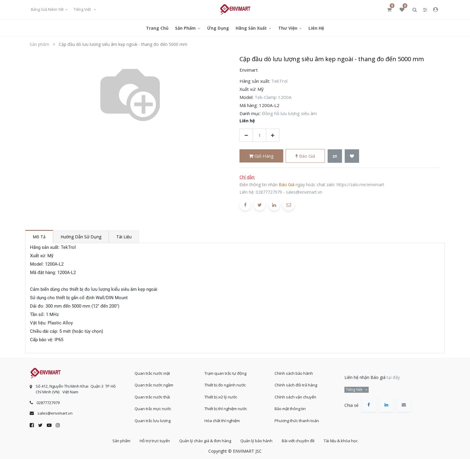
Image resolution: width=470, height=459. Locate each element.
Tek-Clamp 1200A (272, 97)
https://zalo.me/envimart (360, 184)
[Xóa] (246, 135)
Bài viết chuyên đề (298, 440)
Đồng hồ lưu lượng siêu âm (289, 113)
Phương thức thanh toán (297, 420)
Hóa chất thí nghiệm (222, 420)
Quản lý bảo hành (256, 440)
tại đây (393, 377)
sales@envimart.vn (304, 192)
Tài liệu (124, 237)
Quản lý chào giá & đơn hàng (205, 440)
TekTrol (279, 81)
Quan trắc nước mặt (152, 373)
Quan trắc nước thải (152, 397)
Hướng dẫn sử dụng (81, 237)
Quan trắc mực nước (153, 408)
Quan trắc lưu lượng (153, 420)
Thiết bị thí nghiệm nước (225, 408)
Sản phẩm (39, 44)
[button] (335, 156)
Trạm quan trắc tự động (225, 373)
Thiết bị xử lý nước (220, 397)
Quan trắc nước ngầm (154, 385)
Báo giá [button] (305, 156)
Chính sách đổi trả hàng (296, 385)
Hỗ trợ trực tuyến (155, 440)
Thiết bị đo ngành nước (225, 385)
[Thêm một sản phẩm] (272, 135)
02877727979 (269, 192)
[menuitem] (157, 27)
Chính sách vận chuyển (295, 397)
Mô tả (39, 237)
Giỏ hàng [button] (261, 156)
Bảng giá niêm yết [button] (47, 9)
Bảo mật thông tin (290, 408)
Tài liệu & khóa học (341, 440)
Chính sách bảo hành (294, 373)
